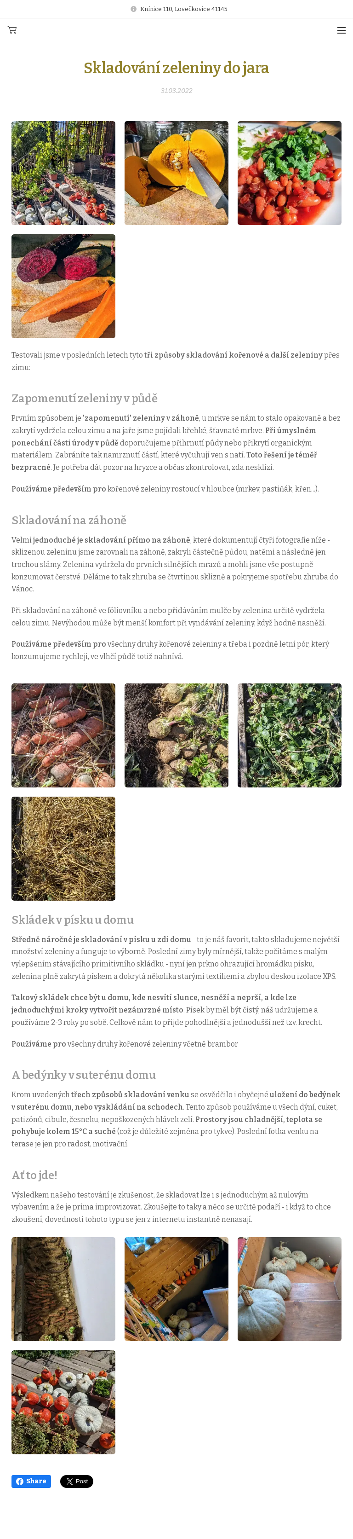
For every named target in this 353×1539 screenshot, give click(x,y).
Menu (341, 30)
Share (31, 1481)
